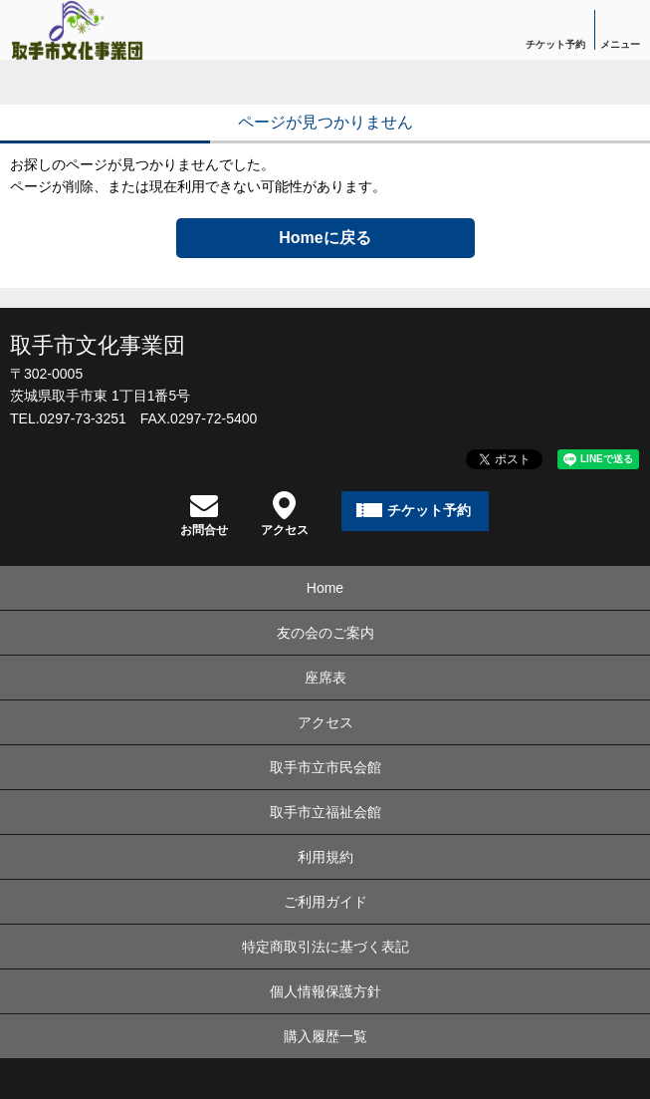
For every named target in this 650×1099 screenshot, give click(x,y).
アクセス (285, 513)
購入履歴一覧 (325, 1036)
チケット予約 (555, 44)
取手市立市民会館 (325, 767)
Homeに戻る (324, 237)
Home (325, 588)
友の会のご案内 (325, 633)
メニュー (620, 44)
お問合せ (204, 513)
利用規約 (325, 857)
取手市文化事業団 (97, 345)
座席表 (325, 678)
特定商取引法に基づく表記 (325, 947)
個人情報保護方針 (325, 991)
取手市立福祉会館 (325, 812)
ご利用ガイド (325, 902)
